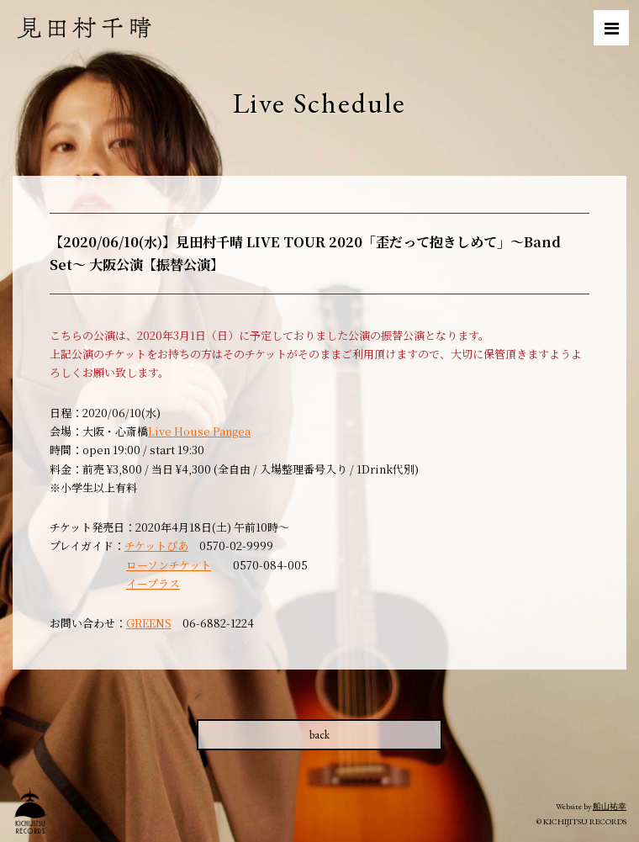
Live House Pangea (199, 431)
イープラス (153, 583)
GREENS (149, 623)
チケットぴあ (156, 545)
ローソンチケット (168, 565)
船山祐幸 (609, 806)
